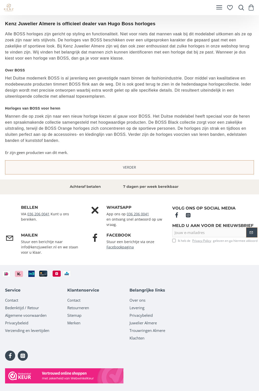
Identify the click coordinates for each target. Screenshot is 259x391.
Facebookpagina (120, 247)
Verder (129, 167)
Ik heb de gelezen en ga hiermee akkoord (214, 241)
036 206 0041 (38, 214)
